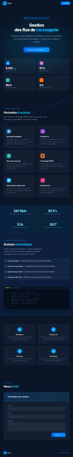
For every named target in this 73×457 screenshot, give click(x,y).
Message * (11, 421)
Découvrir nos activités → (36, 50)
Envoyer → (58, 435)
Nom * (10, 405)
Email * (10, 413)
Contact (65, 3)
